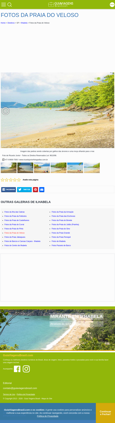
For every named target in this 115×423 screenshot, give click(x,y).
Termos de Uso (9, 394)
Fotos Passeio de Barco (61, 245)
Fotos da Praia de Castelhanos (16, 220)
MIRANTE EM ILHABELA (76, 316)
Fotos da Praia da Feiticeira (15, 216)
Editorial (7, 383)
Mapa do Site (46, 399)
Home (3, 23)
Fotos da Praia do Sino (61, 229)
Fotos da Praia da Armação (62, 212)
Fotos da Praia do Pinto (13, 229)
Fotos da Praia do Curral (14, 224)
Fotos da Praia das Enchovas (63, 216)
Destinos (11, 23)
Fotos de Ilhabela (58, 241)
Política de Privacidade (26, 394)
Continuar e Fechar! (105, 413)
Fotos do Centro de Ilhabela (15, 245)
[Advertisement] (27, 47)
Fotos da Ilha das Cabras (14, 212)
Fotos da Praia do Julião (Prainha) (65, 224)
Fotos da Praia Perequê (61, 237)
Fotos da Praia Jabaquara (14, 237)
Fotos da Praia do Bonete (62, 220)
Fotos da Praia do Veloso (14, 233)
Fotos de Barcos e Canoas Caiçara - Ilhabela (22, 241)
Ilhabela (24, 23)
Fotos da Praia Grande (61, 233)
